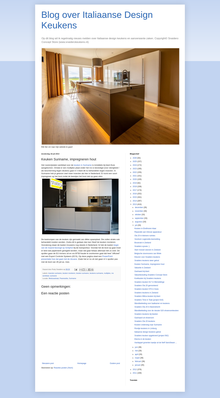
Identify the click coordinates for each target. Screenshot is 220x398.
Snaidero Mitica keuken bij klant (147, 296)
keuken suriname (82, 273)
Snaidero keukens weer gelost (146, 260)
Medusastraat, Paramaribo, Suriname (62, 278)
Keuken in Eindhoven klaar (145, 228)
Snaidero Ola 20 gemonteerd (146, 285)
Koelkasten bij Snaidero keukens (147, 278)
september (139, 218)
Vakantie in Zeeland (142, 268)
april (137, 354)
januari (138, 365)
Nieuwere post (48, 363)
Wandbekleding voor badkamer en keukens (152, 303)
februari (138, 361)
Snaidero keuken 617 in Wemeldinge (149, 282)
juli (136, 225)
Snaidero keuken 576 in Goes (146, 289)
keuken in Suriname (83, 165)
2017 (135, 190)
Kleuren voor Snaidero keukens (147, 257)
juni (136, 347)
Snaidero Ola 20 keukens (144, 321)
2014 (135, 201)
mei (136, 351)
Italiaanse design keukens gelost (147, 332)
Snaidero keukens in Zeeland (146, 293)
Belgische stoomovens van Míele (147, 253)
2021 (135, 176)
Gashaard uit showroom (144, 318)
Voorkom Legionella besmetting (147, 239)
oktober (138, 214)
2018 (135, 186)
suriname (53, 276)
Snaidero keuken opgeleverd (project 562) (151, 336)
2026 (135, 158)
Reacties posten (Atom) (63, 368)
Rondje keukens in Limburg (145, 328)
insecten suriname (55, 273)
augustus (139, 222)
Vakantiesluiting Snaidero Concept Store (150, 275)
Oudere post (115, 363)
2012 (135, 369)
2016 (135, 194)
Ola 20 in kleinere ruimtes (144, 236)
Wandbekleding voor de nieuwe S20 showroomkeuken (156, 310)
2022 (135, 172)
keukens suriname (96, 273)
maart (137, 358)
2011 (135, 373)
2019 (135, 183)
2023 (135, 169)
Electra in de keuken (142, 339)
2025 (135, 161)
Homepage (81, 363)
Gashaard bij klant (141, 271)
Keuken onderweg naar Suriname (148, 325)
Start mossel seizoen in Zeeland (147, 250)
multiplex (107, 273)
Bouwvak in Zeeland (142, 243)
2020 (135, 179)
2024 (135, 165)
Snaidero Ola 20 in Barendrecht (147, 307)
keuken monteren (68, 273)
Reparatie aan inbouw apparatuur (148, 232)
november (139, 211)
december (139, 207)
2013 (135, 204)
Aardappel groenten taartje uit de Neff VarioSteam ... (155, 343)
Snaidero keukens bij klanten (146, 314)
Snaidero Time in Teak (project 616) (148, 300)
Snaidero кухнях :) (142, 246)
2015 (135, 197)
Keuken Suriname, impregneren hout (149, 264)
